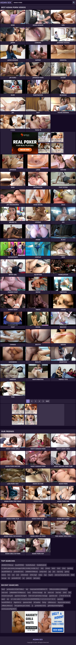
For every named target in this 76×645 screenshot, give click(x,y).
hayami (51, 575)
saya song (60, 571)
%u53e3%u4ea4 (30, 565)
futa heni (58, 592)
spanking (70, 568)
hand (29, 592)
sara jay (4, 578)
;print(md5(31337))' (40, 605)
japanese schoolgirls (21, 596)
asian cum (51, 592)
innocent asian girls (7, 596)
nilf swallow (37, 602)
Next (47, 401)
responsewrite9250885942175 (38, 589)
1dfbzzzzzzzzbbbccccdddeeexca (58, 589)
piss (54, 571)
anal (17, 575)
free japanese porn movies (22, 605)
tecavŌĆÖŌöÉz (19, 565)
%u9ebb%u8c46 (41, 565)
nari (13, 575)
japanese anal (53, 596)
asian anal (4, 592)
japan (3, 599)
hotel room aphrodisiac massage (38, 596)
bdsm (53, 568)
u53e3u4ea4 (24, 575)
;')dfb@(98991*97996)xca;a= (17, 592)
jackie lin (29, 578)
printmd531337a (18, 571)
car (23, 578)
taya (45, 575)
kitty (42, 568)
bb (45, 592)
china (63, 568)
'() (32, 605)
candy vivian (43, 571)
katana (4, 575)
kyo (27, 589)
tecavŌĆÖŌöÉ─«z (7, 571)
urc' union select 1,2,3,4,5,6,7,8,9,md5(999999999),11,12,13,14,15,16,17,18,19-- (33, 599)
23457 (64, 592)
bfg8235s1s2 (17, 602)
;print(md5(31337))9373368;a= (15, 589)
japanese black (27, 602)
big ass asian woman (64, 602)
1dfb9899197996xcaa (31, 571)
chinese (47, 568)
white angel (33, 575)
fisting (44, 602)
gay (50, 571)
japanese (60, 599)
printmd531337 (16, 578)
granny (67, 571)
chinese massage (37, 592)
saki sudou (36, 578)
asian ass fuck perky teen (62, 575)
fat (9, 578)
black (72, 575)
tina (70, 592)
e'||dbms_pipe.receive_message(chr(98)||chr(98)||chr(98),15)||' (20, 568)
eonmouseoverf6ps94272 (9, 609)
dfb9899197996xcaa (7, 565)
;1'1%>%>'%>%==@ (64, 596)
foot (9, 575)
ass (8, 599)
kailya (40, 575)
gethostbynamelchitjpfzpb (55, 605)
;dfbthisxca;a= (52, 602)
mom (58, 568)
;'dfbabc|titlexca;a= (7, 605)
